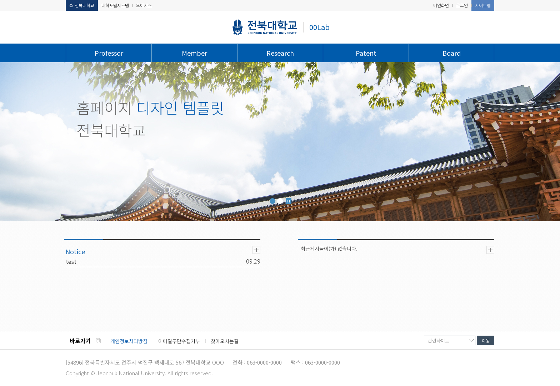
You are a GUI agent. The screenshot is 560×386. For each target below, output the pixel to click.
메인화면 (441, 5)
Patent (366, 52)
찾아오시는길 (225, 341)
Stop (288, 201)
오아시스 (144, 5)
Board (451, 52)
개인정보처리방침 (129, 341)
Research (280, 52)
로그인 (462, 5)
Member (194, 52)
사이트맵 (483, 5)
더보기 (256, 250)
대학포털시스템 (115, 5)
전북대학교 (81, 5)
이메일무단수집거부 (179, 341)
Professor (109, 52)
